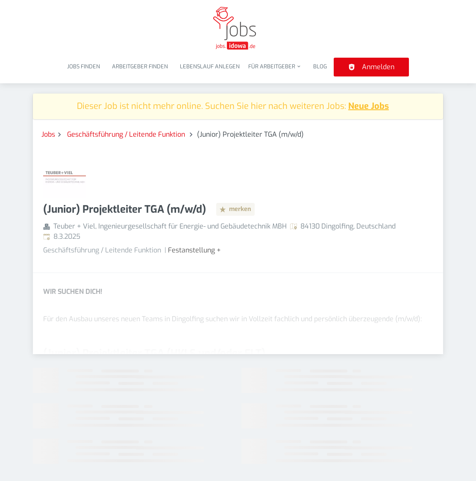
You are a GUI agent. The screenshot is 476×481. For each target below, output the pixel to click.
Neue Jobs (368, 106)
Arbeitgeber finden (140, 66)
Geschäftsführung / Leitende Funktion (127, 134)
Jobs (48, 134)
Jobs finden (83, 66)
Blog (320, 66)
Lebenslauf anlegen (210, 66)
